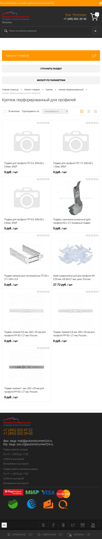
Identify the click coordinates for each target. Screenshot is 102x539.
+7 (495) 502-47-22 (18, 430)
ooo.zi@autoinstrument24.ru (35, 444)
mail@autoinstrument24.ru (35, 441)
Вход (68, 14)
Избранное (50, 534)
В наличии (14, 111)
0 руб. (11, 172)
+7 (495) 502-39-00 (75, 19)
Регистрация (79, 14)
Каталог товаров (51, 55)
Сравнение (20, 534)
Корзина (79, 534)
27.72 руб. (62, 285)
